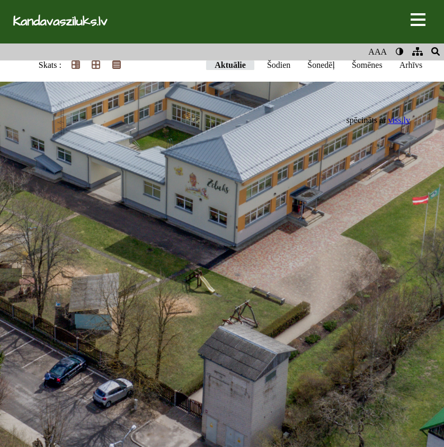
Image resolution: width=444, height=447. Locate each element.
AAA (377, 51)
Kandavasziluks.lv (60, 22)
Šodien (278, 64)
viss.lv (399, 120)
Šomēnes (367, 64)
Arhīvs (411, 64)
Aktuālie (230, 64)
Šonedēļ (321, 64)
